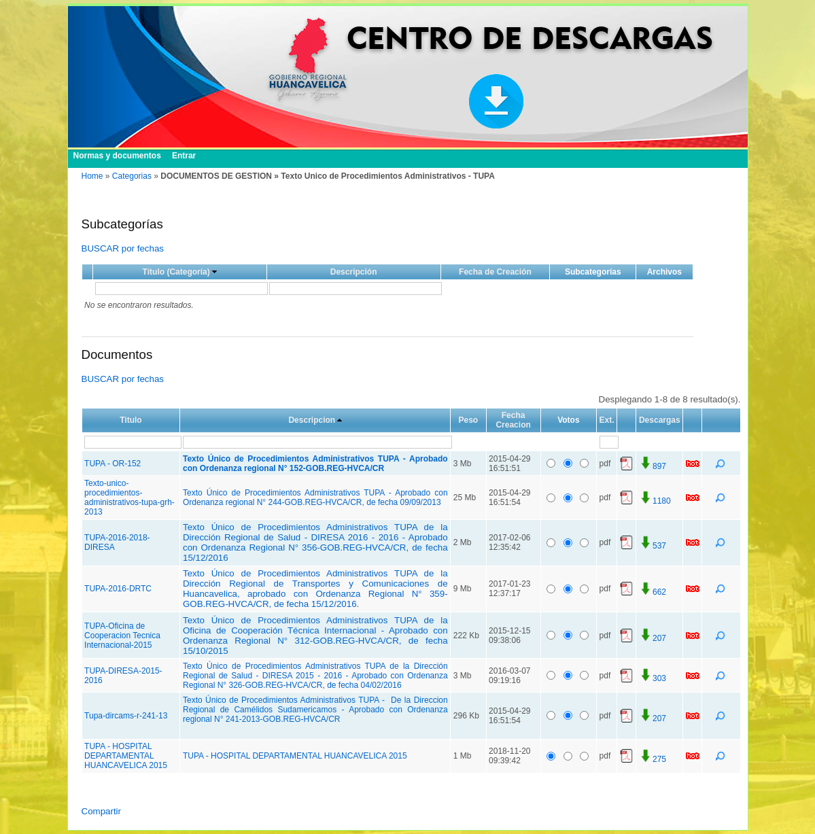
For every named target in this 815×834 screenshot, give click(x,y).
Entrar (184, 155)
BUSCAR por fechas (123, 248)
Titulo (130, 420)
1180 (655, 501)
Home (92, 176)
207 (652, 638)
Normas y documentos (117, 155)
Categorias (132, 176)
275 (652, 759)
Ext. (607, 420)
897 (652, 466)
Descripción (353, 272)
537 (652, 546)
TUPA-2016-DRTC (118, 588)
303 (652, 678)
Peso (469, 420)
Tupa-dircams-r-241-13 (125, 715)
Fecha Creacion (513, 420)
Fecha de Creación (495, 272)
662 (652, 592)
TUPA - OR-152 (112, 463)
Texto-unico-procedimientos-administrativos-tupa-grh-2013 (129, 498)
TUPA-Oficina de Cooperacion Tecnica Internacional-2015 (122, 635)
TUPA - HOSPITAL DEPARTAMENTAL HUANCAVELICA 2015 (125, 756)
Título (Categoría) (175, 272)
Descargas (659, 420)
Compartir (102, 811)
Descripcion (311, 420)
